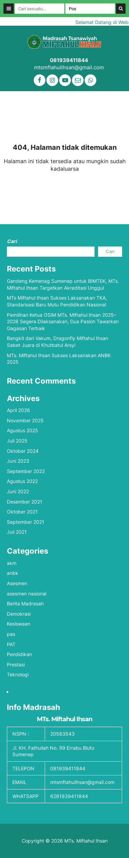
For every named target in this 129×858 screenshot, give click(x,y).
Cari (12, 241)
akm (12, 563)
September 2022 (26, 471)
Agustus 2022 (22, 481)
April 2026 (18, 410)
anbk (12, 573)
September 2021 (25, 522)
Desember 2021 (24, 502)
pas (11, 634)
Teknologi (18, 674)
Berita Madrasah (25, 603)
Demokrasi (19, 614)
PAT (11, 644)
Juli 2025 (17, 441)
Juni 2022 (18, 491)
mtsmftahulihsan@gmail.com (69, 67)
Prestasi (16, 664)
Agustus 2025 (22, 430)
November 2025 (25, 420)
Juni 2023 (18, 461)
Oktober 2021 (22, 512)
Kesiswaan (18, 624)
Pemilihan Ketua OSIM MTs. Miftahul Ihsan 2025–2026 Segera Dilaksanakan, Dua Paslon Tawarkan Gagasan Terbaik (63, 321)
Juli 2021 (17, 532)
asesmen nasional (26, 593)
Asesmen (17, 583)
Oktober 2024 (23, 451)
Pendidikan (19, 654)
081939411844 (69, 60)
